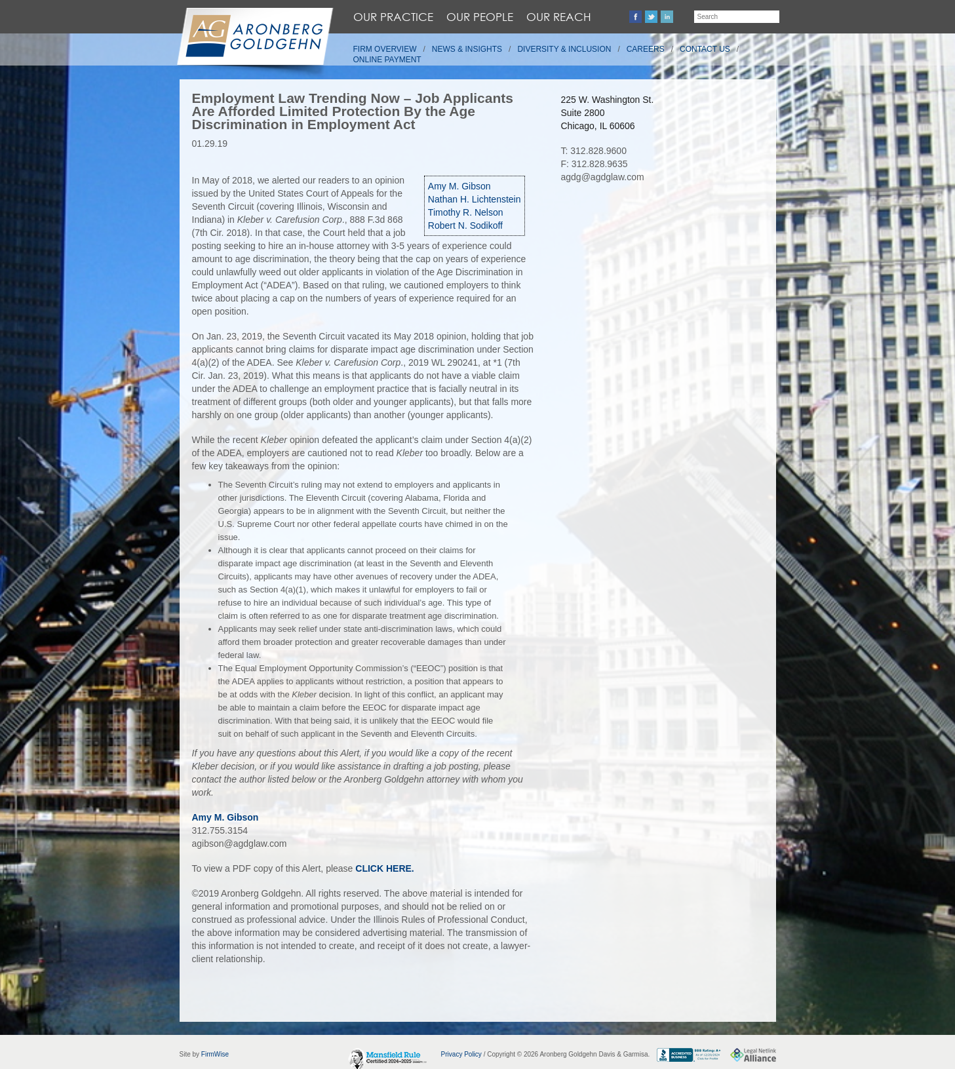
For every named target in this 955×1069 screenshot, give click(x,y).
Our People (479, 17)
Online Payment (387, 59)
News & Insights (467, 49)
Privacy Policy (461, 1054)
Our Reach (558, 17)
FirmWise (215, 1054)
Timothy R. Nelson (465, 212)
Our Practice (393, 17)
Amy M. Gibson (459, 186)
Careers (646, 49)
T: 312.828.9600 (594, 151)
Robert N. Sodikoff (465, 225)
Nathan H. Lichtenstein (474, 199)
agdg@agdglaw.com (602, 177)
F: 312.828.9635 (594, 164)
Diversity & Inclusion (564, 49)
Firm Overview (385, 49)
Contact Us (705, 49)
